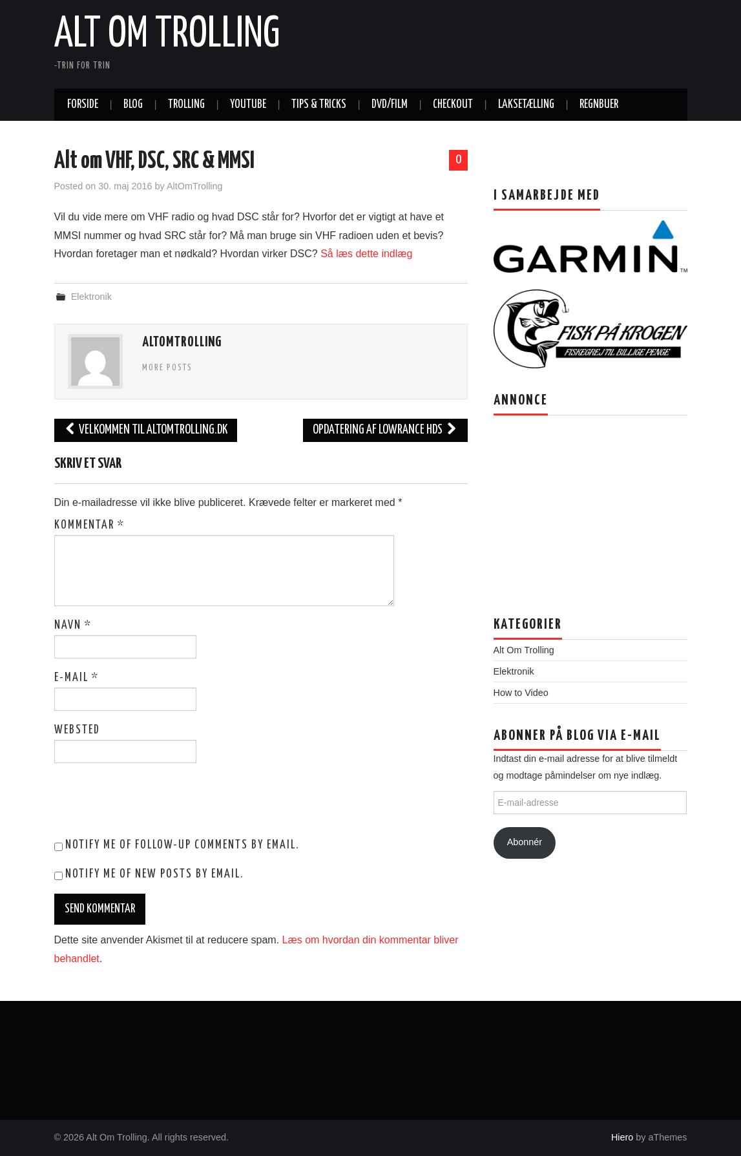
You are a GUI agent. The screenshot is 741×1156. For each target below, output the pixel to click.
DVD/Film (389, 104)
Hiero (622, 1137)
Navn (73, 625)
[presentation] (142, 804)
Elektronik (91, 296)
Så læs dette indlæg (366, 253)
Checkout (453, 104)
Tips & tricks (318, 104)
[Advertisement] (569, 506)
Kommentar (89, 525)
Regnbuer (598, 104)
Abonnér (524, 842)
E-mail (76, 678)
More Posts (167, 367)
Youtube (248, 104)
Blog (133, 104)
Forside (82, 104)
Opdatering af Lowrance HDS (385, 430)
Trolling (186, 104)
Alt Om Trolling (167, 35)
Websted (77, 730)
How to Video (521, 693)
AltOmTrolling (195, 186)
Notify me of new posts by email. (154, 874)
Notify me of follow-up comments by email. (182, 845)
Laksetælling (526, 104)
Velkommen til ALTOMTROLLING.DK (146, 430)
